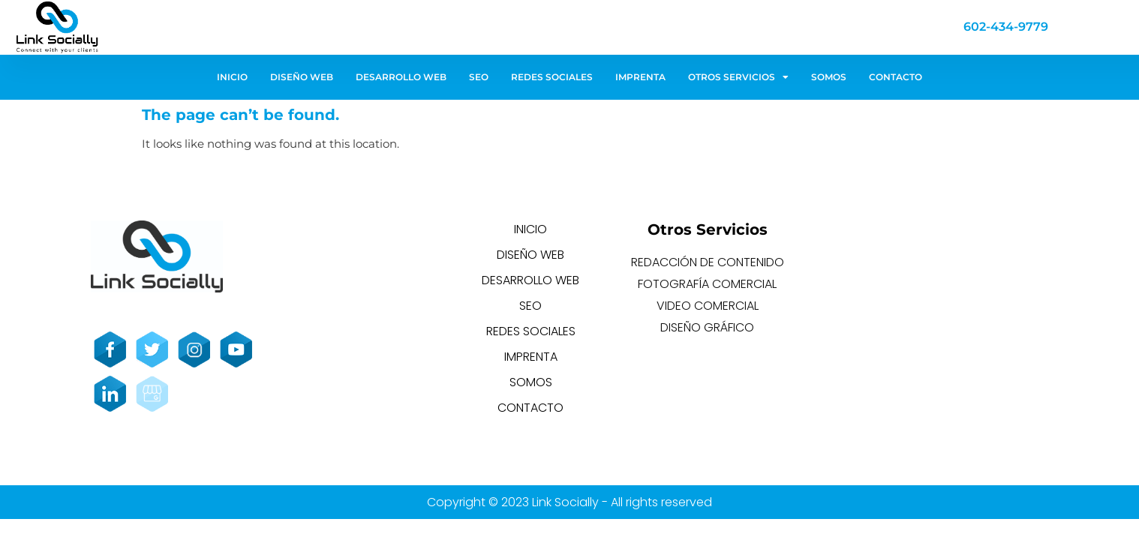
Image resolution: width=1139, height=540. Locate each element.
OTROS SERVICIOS (738, 77)
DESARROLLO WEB (401, 76)
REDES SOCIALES (552, 76)
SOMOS (828, 76)
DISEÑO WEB (301, 76)
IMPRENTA (640, 76)
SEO (478, 76)
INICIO (232, 76)
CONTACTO (895, 76)
